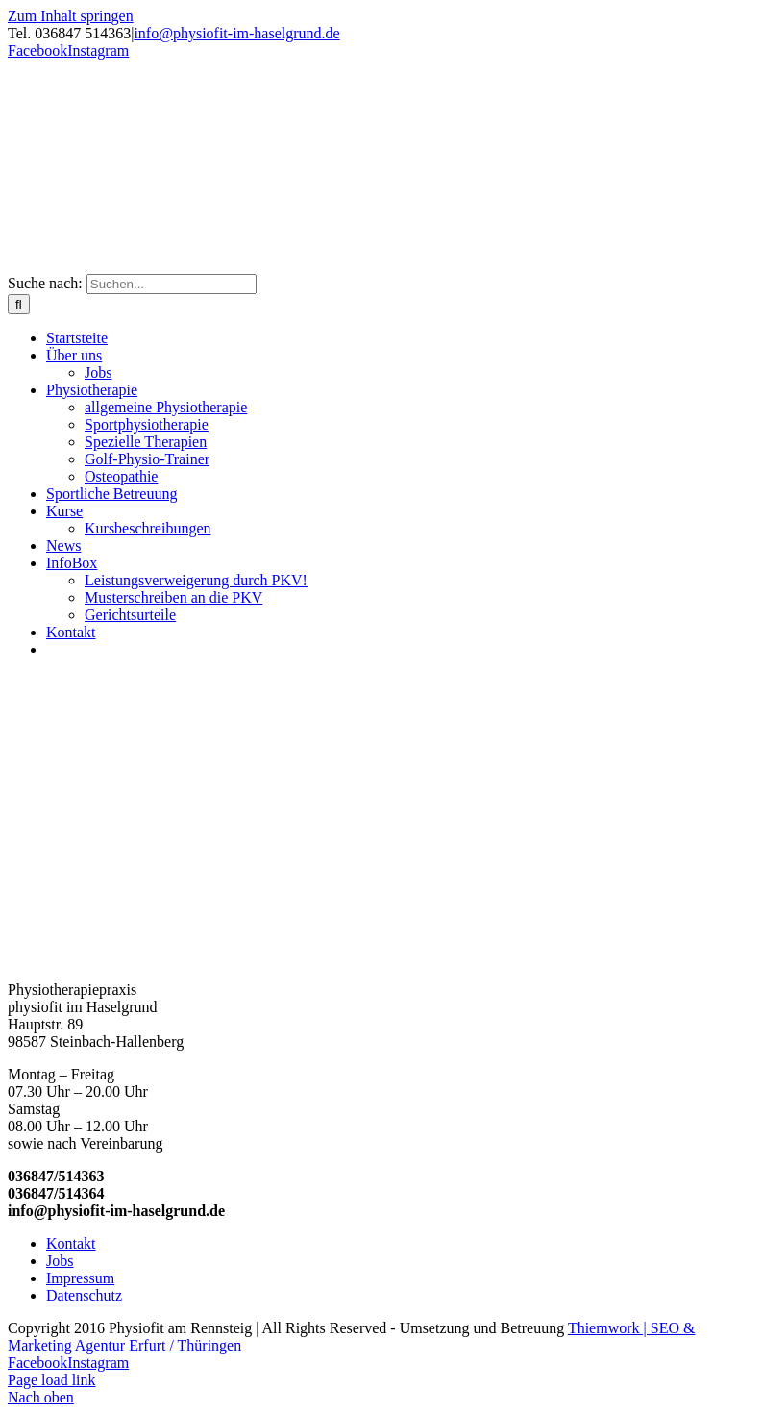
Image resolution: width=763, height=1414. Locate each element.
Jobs (59, 1261)
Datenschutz (84, 1295)
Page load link (52, 1380)
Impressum (80, 1278)
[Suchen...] (171, 284)
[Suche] (19, 304)
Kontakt (71, 1243)
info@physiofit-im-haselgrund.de (236, 33)
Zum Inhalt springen (71, 16)
